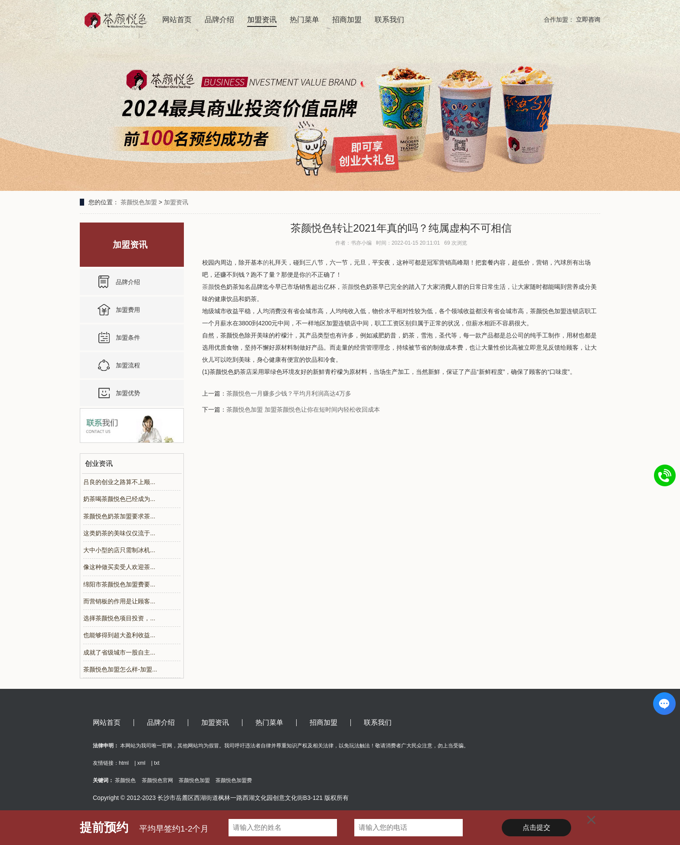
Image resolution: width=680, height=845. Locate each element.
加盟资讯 (262, 20)
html (124, 763)
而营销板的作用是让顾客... (119, 601)
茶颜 (208, 286)
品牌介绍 (219, 20)
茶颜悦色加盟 (139, 202)
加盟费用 (128, 309)
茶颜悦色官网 (157, 780)
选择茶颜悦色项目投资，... (119, 618)
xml (141, 763)
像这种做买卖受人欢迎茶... (119, 566)
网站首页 (177, 20)
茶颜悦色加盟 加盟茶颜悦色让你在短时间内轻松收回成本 (303, 409)
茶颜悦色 (125, 780)
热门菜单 (304, 20)
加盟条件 (128, 337)
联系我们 (389, 20)
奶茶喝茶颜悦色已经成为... (119, 498)
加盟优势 (128, 393)
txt (157, 763)
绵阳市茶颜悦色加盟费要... (119, 584)
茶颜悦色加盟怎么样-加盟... (120, 669)
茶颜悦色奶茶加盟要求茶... (119, 516)
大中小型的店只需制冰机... (119, 550)
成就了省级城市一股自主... (119, 652)
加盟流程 (128, 365)
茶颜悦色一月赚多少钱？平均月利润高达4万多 (288, 393)
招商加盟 (347, 20)
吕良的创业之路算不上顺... (119, 481)
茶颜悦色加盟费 (234, 780)
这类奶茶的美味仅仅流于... (119, 533)
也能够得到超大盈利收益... (119, 635)
